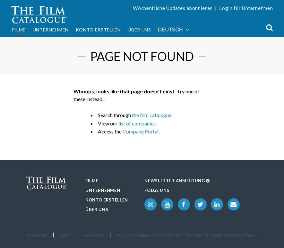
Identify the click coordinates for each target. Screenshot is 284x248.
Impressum (37, 235)
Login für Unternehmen (246, 8)
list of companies (137, 123)
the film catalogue (151, 115)
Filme (19, 29)
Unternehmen (51, 29)
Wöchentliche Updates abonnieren (173, 8)
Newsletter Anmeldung (177, 180)
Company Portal (141, 131)
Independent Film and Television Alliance (219, 235)
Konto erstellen (98, 29)
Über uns (139, 29)
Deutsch (173, 29)
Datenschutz (93, 235)
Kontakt (65, 235)
